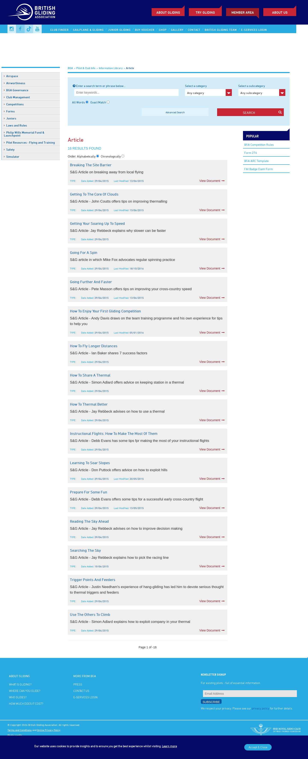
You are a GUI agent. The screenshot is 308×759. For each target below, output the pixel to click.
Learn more (169, 746)
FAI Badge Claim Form (258, 169)
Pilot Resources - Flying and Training (29, 142)
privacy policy (260, 708)
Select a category (208, 90)
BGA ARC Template (256, 161)
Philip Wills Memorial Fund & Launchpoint (24, 134)
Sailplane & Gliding (88, 29)
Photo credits (14, 735)
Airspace (11, 76)
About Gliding (168, 12)
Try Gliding (205, 12)
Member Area (242, 12)
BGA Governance (16, 90)
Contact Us (81, 691)
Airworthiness (14, 83)
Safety (9, 149)
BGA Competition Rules (259, 144)
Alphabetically (86, 156)
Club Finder (59, 29)
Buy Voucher (144, 29)
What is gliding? (20, 684)
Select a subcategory (261, 90)
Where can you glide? (24, 691)
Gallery (177, 29)
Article (130, 68)
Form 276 (250, 152)
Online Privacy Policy (48, 729)
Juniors (10, 118)
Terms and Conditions (19, 729)
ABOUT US (279, 12)
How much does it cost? (26, 703)
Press (77, 684)
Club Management (17, 97)
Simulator (11, 156)
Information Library (111, 68)
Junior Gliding (119, 29)
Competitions (14, 104)
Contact (194, 29)
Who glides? (18, 697)
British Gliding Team (221, 29)
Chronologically (111, 156)
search (262, 112)
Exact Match (98, 102)
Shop (163, 29)
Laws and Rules (15, 125)
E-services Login (254, 29)
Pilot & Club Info (85, 68)
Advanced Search (175, 112)
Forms (9, 111)
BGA (70, 68)
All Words (78, 102)
